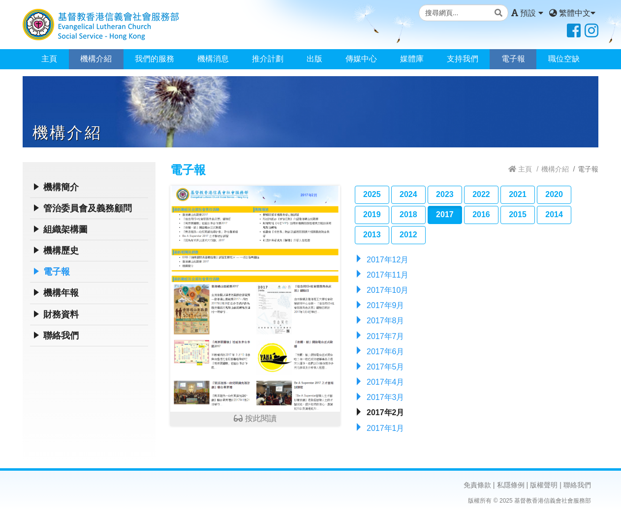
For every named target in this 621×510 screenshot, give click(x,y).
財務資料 (61, 314)
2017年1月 (385, 428)
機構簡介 (61, 187)
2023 (445, 194)
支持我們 (462, 59)
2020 (554, 194)
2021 (518, 194)
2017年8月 (385, 320)
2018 (408, 214)
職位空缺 (564, 59)
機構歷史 (61, 250)
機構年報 (61, 293)
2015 (518, 214)
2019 (372, 214)
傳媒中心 (361, 59)
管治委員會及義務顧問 (87, 208)
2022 (481, 194)
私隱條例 (511, 485)
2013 (372, 234)
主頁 (49, 59)
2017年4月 (385, 382)
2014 (554, 214)
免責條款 (477, 485)
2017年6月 (385, 351)
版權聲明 (544, 485)
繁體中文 (572, 13)
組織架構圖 (65, 229)
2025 (372, 194)
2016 (481, 214)
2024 (408, 194)
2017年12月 (387, 259)
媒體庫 (412, 59)
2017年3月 (385, 397)
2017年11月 (387, 275)
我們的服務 (154, 59)
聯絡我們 (61, 335)
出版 (314, 59)
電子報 (513, 59)
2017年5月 (385, 367)
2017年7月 (385, 336)
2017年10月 (387, 290)
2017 (445, 214)
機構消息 (213, 59)
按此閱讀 (255, 304)
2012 (408, 234)
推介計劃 (267, 59)
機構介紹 (96, 59)
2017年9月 (385, 305)
